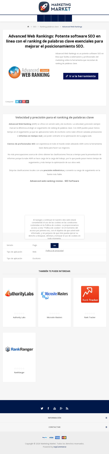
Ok (54, 245)
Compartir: (9, 101)
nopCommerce (60, 447)
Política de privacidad (55, 250)
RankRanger (19, 372)
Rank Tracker (89, 317)
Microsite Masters (54, 317)
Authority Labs (19, 317)
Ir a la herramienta (81, 76)
